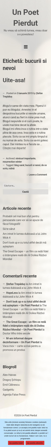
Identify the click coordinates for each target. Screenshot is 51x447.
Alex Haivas (9, 374)
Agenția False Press (14, 394)
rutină (11, 168)
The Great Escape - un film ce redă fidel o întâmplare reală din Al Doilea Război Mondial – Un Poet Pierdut (24, 325)
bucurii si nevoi (32, 165)
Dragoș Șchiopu (12, 379)
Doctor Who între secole (16, 333)
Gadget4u (8, 389)
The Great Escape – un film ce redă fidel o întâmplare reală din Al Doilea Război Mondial (25, 255)
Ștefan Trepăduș (15, 284)
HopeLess (12, 292)
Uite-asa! (14, 80)
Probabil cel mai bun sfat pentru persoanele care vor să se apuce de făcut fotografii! (23, 220)
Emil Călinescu (11, 384)
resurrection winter (12, 161)
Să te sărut (9, 228)
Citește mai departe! (14, 148)
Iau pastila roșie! (16, 443)
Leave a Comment (38, 175)
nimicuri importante (25, 158)
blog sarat (19, 165)
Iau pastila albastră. (35, 443)
